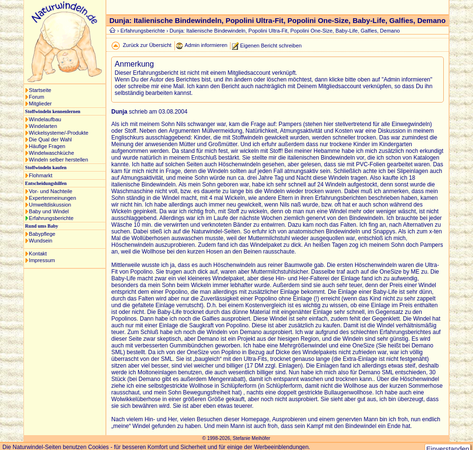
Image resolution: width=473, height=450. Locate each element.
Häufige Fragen (47, 146)
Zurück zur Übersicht (147, 45)
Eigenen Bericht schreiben (270, 45)
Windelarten (43, 126)
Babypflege (42, 234)
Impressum (42, 260)
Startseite (40, 90)
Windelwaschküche (51, 153)
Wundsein (40, 240)
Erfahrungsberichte (51, 218)
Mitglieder (40, 103)
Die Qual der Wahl (50, 139)
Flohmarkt (40, 175)
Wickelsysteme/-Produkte (58, 133)
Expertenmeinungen (52, 198)
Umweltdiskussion (50, 205)
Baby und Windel (49, 211)
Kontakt (37, 253)
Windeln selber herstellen (58, 159)
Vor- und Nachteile (50, 191)
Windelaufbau (45, 119)
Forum (36, 97)
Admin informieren (206, 45)
